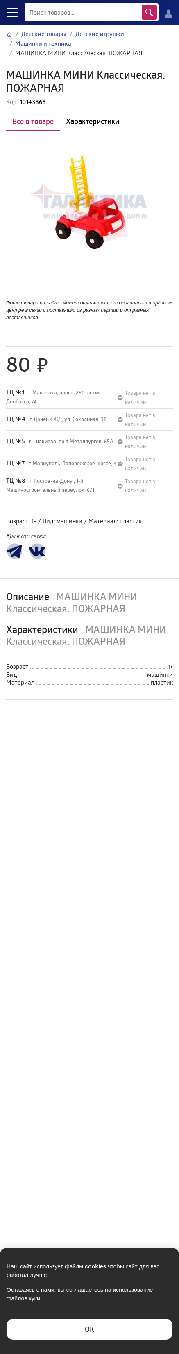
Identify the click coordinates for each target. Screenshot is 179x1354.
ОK (89, 1329)
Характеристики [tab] (92, 121)
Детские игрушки (99, 33)
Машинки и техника (43, 43)
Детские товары (43, 33)
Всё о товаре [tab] (33, 121)
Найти (149, 12)
